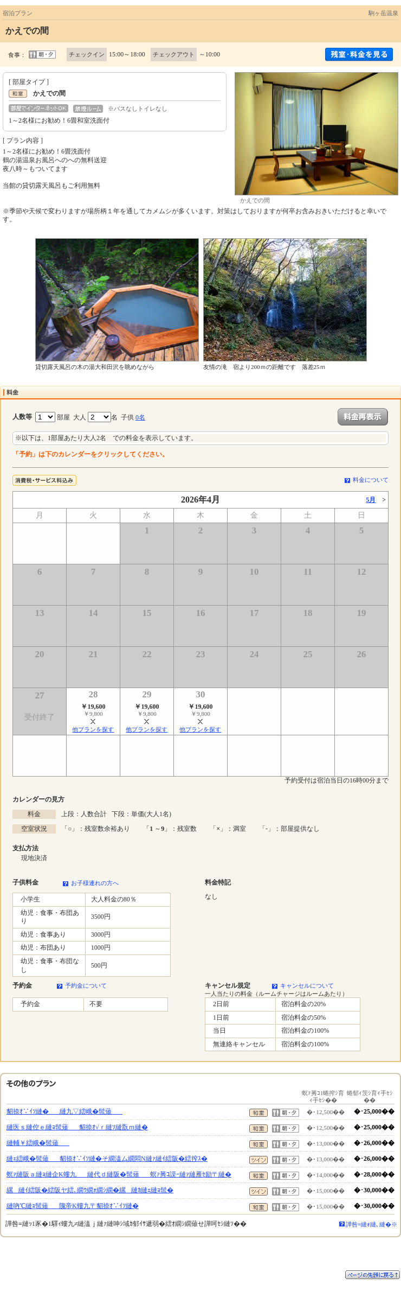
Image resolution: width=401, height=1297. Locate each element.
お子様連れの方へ (95, 883)
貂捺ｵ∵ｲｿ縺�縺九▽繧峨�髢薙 (64, 1111)
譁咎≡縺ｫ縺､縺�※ (371, 1224)
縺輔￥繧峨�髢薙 (38, 1143)
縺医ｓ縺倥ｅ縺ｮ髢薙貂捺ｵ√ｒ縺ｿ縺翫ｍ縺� (77, 1127)
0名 (140, 417)
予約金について (86, 985)
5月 (371, 500)
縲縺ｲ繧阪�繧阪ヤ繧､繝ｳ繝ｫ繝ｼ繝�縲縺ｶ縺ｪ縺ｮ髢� (90, 1190)
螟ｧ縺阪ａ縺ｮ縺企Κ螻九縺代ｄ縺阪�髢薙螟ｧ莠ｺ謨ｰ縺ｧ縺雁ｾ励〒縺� (119, 1174)
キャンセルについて (307, 985)
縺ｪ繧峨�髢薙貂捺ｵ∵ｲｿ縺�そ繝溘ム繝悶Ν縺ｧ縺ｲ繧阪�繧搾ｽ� (107, 1158)
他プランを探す (93, 729)
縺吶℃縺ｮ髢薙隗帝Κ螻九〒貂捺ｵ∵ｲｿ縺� (73, 1206)
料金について (371, 479)
